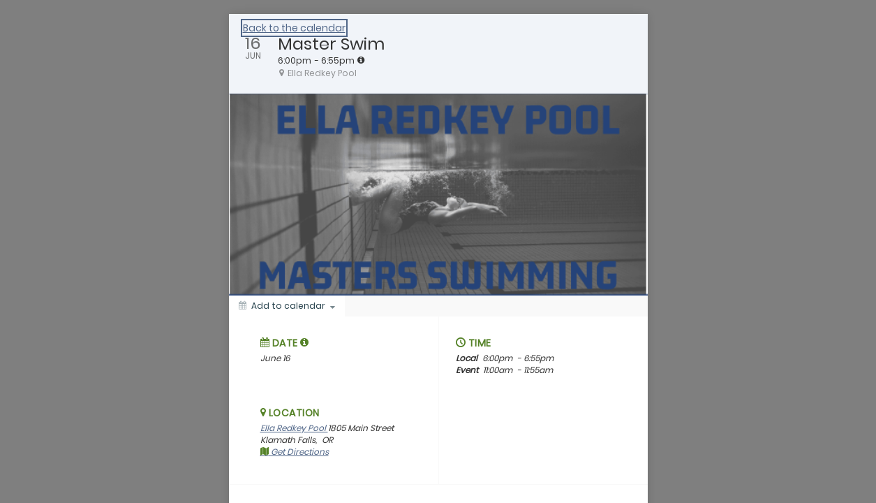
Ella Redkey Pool (294, 428)
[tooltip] (360, 60)
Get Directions (294, 452)
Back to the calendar (294, 28)
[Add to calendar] (287, 306)
